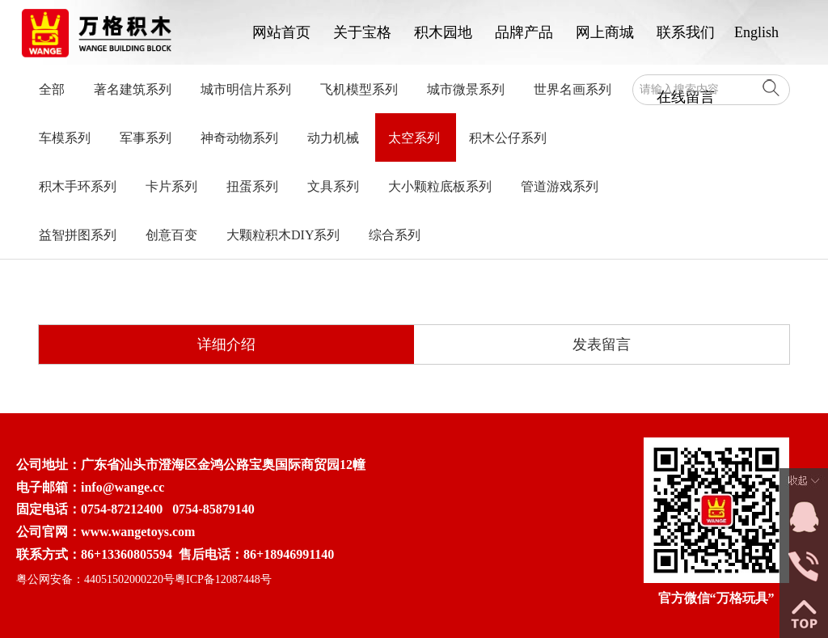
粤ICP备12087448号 (223, 579)
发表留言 (601, 344)
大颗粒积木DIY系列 (283, 235)
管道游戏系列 (559, 186)
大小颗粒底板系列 (440, 186)
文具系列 (333, 186)
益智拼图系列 (77, 235)
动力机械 (333, 138)
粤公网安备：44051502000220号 (95, 579)
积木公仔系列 (508, 138)
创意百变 (171, 235)
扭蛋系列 (252, 186)
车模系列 (65, 138)
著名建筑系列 (132, 89)
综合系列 (394, 235)
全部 (52, 89)
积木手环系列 (77, 186)
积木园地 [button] (443, 32)
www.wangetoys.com (138, 532)
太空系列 (414, 138)
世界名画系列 (572, 89)
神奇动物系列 (239, 138)
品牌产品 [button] (524, 32)
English (756, 32)
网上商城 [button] (605, 32)
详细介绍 (226, 344)
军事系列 (145, 138)
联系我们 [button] (686, 32)
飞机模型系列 (359, 89)
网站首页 (281, 32)
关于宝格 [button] (362, 32)
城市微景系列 (466, 89)
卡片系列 (171, 186)
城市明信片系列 (246, 89)
